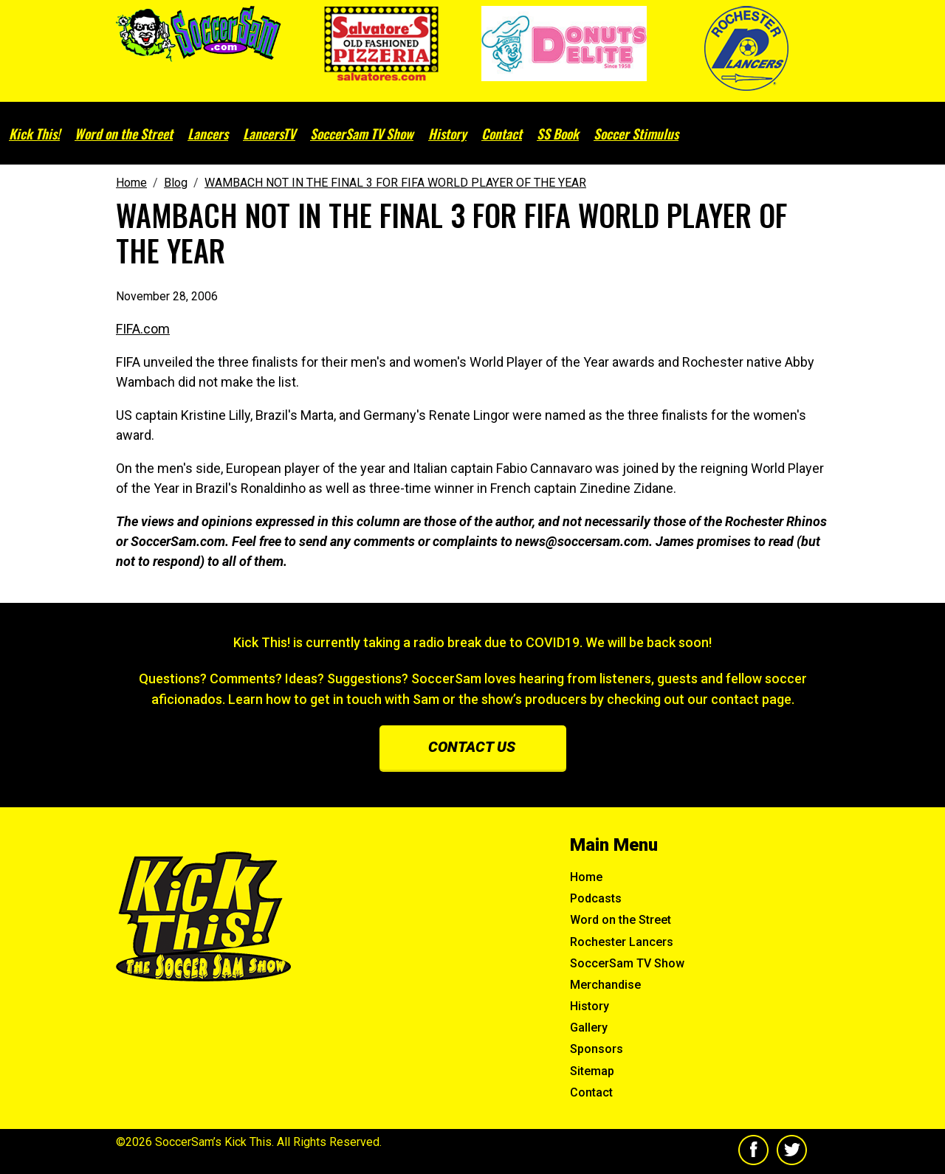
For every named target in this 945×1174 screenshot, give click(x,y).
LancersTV (269, 133)
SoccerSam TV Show (361, 133)
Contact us (471, 747)
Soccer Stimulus (636, 133)
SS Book (558, 133)
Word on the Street (124, 133)
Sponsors (596, 1049)
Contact (501, 133)
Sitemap (592, 1071)
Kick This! (34, 133)
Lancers (208, 133)
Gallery (589, 1028)
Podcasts (596, 898)
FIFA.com (143, 328)
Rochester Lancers (621, 942)
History (447, 133)
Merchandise (605, 985)
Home (586, 877)
